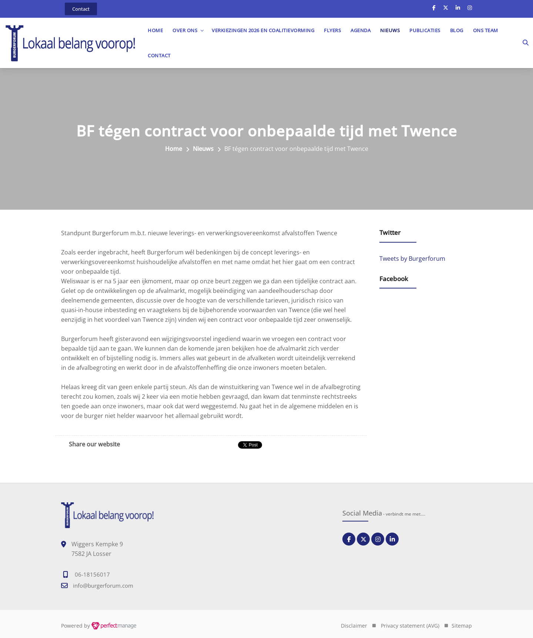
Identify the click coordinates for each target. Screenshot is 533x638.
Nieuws (390, 30)
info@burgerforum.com (103, 585)
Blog (456, 30)
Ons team (485, 30)
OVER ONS (184, 30)
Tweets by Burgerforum (412, 258)
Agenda (361, 30)
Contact (159, 55)
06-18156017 (92, 574)
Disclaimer (354, 625)
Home (155, 30)
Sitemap (462, 625)
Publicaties (424, 30)
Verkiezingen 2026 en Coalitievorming (263, 30)
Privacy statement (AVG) (410, 625)
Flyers (332, 30)
